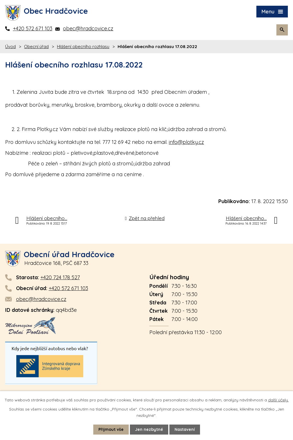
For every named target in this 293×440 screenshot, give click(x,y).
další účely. (278, 400)
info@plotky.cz (186, 142)
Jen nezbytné (149, 429)
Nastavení (185, 429)
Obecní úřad (36, 46)
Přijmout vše (111, 429)
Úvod (10, 46)
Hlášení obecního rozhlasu (83, 46)
